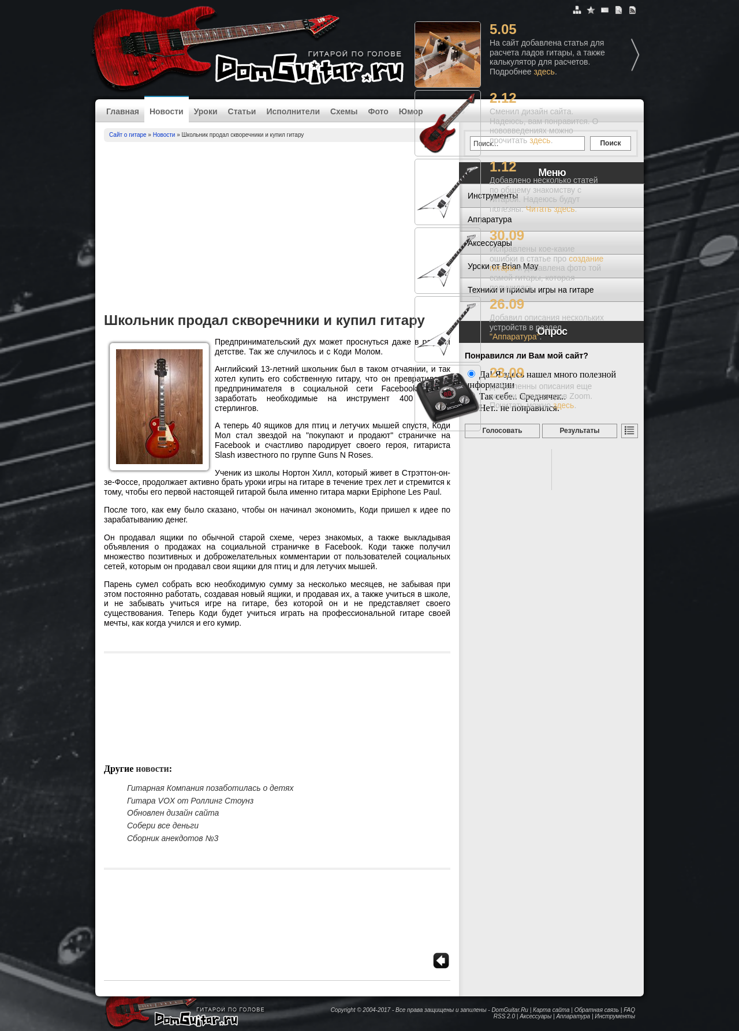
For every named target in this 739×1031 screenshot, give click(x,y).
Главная (122, 111)
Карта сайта (551, 1010)
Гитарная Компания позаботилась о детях (210, 788)
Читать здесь (550, 209)
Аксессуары (535, 1016)
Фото (378, 111)
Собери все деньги (163, 825)
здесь (544, 71)
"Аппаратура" (514, 336)
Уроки (206, 111)
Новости (167, 111)
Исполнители (293, 111)
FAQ (629, 1010)
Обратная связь (596, 1010)
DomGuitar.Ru (509, 1010)
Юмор (411, 111)
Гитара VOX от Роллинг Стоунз (190, 800)
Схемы (343, 111)
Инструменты (615, 1016)
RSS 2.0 (504, 1016)
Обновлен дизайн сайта (173, 812)
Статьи (242, 111)
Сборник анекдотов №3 (172, 838)
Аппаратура (573, 1016)
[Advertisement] (277, 228)
